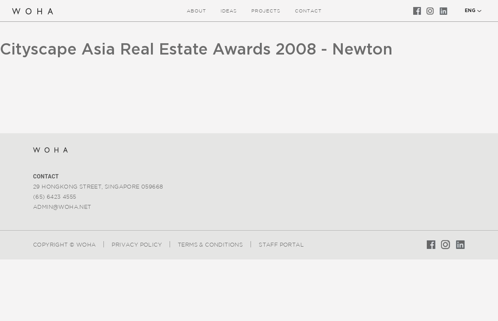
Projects (266, 10)
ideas (229, 10)
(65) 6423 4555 (54, 197)
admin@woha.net (62, 207)
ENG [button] (470, 10)
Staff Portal (281, 245)
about (196, 10)
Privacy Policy (137, 245)
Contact (308, 10)
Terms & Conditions (210, 245)
